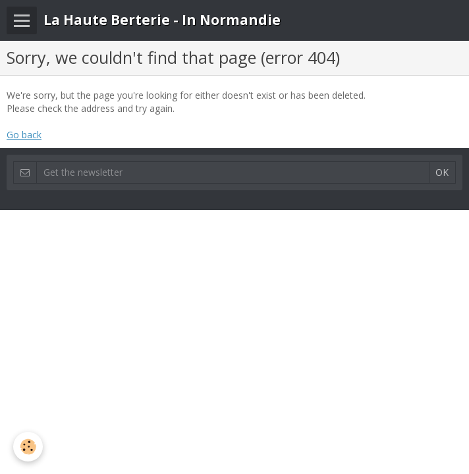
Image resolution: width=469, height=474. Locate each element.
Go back (24, 134)
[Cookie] (28, 446)
